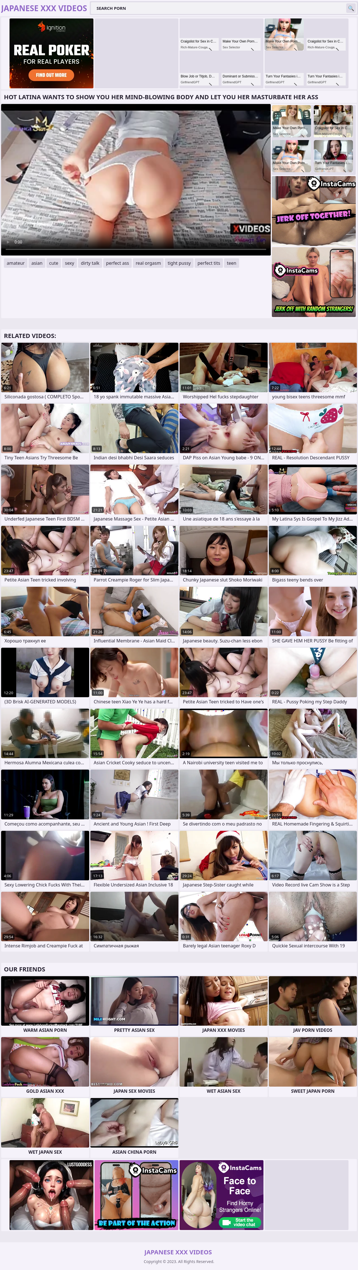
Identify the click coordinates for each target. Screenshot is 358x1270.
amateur (16, 263)
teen (231, 263)
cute (53, 263)
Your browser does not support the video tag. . (136, 180)
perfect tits (208, 263)
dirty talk (90, 263)
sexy (69, 263)
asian (37, 263)
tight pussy (179, 263)
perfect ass (117, 263)
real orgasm (148, 263)
